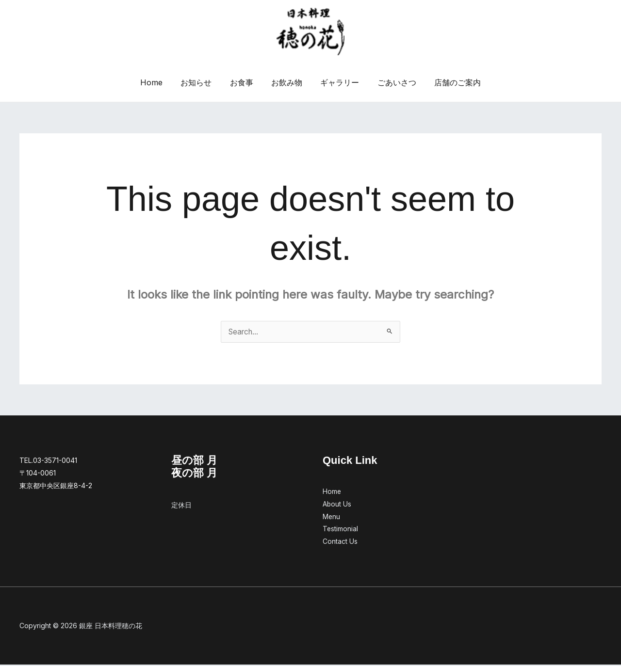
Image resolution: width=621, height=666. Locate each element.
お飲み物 (286, 82)
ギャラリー (337, 82)
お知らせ (201, 82)
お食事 (244, 82)
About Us (337, 505)
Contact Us (340, 543)
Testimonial (341, 530)
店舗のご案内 (449, 82)
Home (159, 82)
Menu (332, 517)
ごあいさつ (391, 82)
